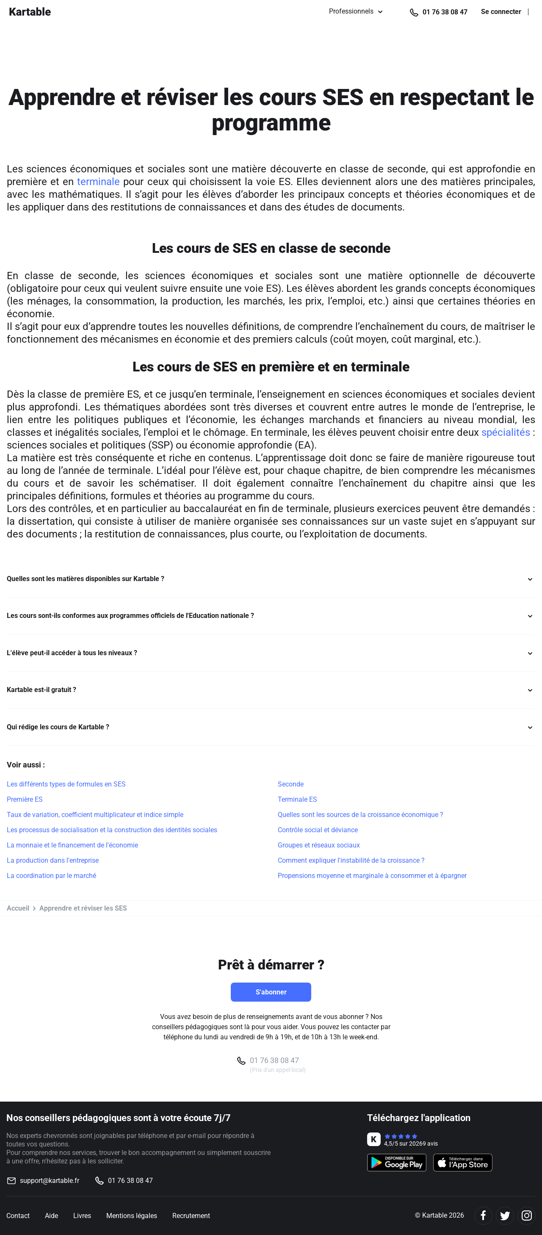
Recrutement (191, 1216)
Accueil (18, 908)
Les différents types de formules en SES (66, 784)
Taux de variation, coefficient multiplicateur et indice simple (95, 815)
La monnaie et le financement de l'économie (72, 845)
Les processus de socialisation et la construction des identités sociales (112, 830)
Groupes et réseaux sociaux (319, 845)
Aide (51, 1216)
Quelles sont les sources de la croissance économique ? (360, 815)
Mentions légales (131, 1216)
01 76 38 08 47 (445, 12)
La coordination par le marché (51, 876)
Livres (82, 1216)
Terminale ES (297, 799)
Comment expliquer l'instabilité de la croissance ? (351, 860)
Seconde (291, 784)
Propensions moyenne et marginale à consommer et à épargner (372, 876)
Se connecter (501, 11)
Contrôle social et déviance (318, 830)
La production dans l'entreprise (53, 860)
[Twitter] (505, 1216)
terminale (98, 182)
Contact (18, 1216)
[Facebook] (483, 1216)
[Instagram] (526, 1216)
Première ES (25, 799)
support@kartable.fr (49, 1181)
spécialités (505, 432)
